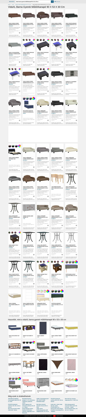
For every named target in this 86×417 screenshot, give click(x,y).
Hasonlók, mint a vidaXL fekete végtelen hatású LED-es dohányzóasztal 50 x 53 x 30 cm (70, 65)
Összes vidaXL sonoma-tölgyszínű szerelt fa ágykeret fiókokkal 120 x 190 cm (14, 316)
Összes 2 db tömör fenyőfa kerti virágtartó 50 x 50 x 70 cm (56, 199)
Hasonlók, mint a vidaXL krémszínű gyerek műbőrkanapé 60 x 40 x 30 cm (71, 123)
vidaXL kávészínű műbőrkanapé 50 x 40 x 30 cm (71, 217)
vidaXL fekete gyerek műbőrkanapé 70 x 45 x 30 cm (56, 83)
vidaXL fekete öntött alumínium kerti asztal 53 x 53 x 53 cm (28, 246)
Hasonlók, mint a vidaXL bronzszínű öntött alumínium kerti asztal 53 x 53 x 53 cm (71, 199)
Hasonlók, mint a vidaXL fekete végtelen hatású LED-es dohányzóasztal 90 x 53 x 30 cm (42, 65)
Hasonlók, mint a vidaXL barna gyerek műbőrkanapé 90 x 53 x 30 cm (14, 36)
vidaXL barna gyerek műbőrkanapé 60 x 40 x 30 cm (56, 24)
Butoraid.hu (12, 1)
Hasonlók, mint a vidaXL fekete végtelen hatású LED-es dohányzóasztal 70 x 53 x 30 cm (42, 94)
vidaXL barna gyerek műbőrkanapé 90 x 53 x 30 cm (14, 24)
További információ (59, 415)
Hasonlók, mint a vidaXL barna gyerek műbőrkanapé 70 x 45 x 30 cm (29, 36)
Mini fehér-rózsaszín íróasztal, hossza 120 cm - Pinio (42, 406)
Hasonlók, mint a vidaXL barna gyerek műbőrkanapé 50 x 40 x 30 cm (43, 36)
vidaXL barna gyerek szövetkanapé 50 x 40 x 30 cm (28, 188)
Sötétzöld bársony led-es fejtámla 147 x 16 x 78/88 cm (57, 304)
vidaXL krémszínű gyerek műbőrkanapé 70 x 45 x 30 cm (28, 159)
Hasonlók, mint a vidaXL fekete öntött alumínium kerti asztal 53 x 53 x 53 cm (28, 258)
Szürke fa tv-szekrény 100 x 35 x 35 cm (71, 82)
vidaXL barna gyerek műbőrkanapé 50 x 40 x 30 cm (42, 24)
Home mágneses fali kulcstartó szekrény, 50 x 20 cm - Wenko (28, 406)
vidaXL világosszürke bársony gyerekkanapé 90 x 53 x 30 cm (14, 53)
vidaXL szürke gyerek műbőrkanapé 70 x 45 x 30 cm (42, 159)
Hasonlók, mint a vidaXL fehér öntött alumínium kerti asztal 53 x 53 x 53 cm (57, 258)
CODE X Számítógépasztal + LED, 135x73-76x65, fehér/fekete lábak (43, 400)
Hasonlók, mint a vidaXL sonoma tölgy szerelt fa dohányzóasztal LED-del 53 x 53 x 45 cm (43, 287)
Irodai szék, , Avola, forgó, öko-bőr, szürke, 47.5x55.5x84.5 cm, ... (56, 406)
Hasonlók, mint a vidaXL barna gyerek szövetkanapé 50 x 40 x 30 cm (29, 199)
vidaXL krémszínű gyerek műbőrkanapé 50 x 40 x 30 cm (42, 112)
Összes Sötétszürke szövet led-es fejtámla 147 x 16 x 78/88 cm (71, 286)
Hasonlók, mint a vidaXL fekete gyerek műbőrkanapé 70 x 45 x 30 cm (57, 94)
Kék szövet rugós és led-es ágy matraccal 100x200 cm (28, 112)
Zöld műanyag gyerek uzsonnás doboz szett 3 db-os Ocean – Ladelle (71, 406)
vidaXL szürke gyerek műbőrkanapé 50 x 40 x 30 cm (14, 112)
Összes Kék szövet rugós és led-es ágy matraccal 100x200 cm (28, 123)
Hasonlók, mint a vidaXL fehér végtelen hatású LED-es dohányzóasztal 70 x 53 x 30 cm (14, 94)
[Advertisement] (43, 134)
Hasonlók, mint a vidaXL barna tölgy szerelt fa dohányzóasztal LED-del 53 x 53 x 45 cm (14, 258)
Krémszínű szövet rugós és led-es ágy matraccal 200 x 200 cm (42, 304)
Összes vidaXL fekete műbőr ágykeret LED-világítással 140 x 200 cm (14, 170)
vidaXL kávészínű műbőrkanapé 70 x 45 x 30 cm (56, 217)
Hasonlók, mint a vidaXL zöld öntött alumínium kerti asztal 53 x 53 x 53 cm (42, 258)
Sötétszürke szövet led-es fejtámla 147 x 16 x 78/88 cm (71, 275)
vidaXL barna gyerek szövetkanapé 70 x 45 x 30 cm (42, 188)
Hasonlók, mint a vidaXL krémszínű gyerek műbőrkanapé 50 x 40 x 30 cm (43, 123)
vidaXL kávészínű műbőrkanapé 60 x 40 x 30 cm (42, 217)
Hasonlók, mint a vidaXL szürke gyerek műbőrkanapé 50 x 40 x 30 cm (14, 123)
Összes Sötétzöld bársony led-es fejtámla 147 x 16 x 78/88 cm (56, 316)
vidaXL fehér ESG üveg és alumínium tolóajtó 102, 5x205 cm (28, 304)
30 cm (13, 4)
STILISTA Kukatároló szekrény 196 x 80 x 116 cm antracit (57, 400)
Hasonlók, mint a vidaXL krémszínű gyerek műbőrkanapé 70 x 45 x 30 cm (29, 170)
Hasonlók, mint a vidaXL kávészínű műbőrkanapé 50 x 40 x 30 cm (71, 228)
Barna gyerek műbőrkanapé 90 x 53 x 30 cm (23, 4)
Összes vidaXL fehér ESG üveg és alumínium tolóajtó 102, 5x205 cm (28, 316)
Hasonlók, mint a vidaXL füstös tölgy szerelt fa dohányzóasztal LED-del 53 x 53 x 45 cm (57, 287)
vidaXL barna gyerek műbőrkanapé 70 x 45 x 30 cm (28, 24)
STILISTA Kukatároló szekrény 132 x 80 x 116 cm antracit (14, 406)
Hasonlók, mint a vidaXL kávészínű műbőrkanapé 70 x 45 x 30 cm (56, 228)
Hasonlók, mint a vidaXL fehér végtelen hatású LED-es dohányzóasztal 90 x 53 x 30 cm (28, 65)
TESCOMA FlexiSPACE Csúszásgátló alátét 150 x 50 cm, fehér (14, 400)
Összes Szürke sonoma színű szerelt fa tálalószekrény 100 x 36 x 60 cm (28, 228)
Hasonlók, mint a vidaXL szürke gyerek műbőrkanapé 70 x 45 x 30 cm (43, 170)
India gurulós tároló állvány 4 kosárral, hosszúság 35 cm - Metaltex (57, 410)
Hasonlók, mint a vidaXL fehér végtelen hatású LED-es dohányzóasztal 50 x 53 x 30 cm (56, 65)
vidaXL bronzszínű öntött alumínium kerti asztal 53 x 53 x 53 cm (71, 188)
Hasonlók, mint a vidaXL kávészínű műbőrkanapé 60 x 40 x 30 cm (42, 228)
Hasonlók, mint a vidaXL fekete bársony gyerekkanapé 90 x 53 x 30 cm (71, 36)
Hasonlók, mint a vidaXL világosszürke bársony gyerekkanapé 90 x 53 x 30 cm (13, 65)
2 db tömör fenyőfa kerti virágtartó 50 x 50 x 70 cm (57, 188)
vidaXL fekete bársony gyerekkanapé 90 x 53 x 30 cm (71, 24)
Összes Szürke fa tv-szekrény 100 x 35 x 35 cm (71, 94)
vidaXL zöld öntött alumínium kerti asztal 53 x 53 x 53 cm (42, 246)
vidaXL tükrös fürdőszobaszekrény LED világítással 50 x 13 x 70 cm (43, 410)
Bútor (9, 4)
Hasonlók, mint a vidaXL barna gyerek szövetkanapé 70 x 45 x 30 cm (43, 199)
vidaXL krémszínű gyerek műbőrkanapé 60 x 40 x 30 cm (71, 112)
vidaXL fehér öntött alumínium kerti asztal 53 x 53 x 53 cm (56, 246)
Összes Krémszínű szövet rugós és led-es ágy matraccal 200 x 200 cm (42, 316)
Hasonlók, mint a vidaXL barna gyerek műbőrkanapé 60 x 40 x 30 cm (57, 36)
